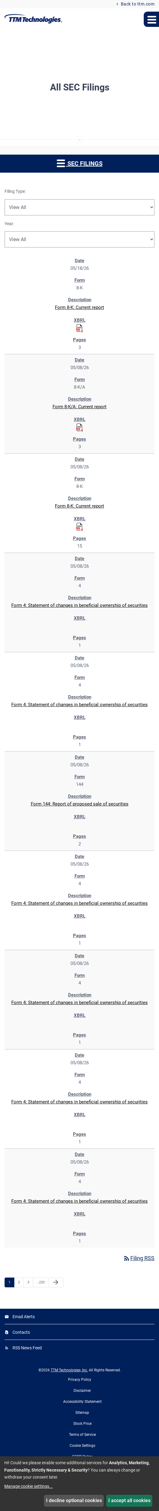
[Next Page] (55, 1282)
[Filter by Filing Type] (79, 207)
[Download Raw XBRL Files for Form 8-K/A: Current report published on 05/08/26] (79, 427)
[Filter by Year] (79, 239)
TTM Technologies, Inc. (69, 1370)
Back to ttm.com (137, 4)
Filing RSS (138, 1258)
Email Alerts (24, 1316)
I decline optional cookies (74, 1500)
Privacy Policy (79, 1379)
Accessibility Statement (82, 1401)
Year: (9, 223)
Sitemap (82, 1412)
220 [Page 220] (41, 1282)
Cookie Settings (82, 1445)
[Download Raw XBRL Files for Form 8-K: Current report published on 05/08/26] (79, 526)
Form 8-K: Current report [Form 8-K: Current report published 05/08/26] (79, 506)
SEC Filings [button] (80, 163)
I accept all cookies (129, 1500)
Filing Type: (15, 191)
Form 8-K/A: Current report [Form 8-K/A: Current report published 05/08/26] (79, 406)
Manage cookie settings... (28, 1486)
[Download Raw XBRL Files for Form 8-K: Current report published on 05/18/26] (79, 328)
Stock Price (82, 1423)
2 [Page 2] (21, 1282)
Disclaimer (82, 1390)
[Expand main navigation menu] (151, 19)
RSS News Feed (27, 1347)
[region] (79, 751)
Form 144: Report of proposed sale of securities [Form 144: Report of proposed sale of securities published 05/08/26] (79, 804)
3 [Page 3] (30, 1282)
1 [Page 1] (11, 1282)
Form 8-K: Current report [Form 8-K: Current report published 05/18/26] (79, 307)
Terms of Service (82, 1434)
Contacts (21, 1332)
